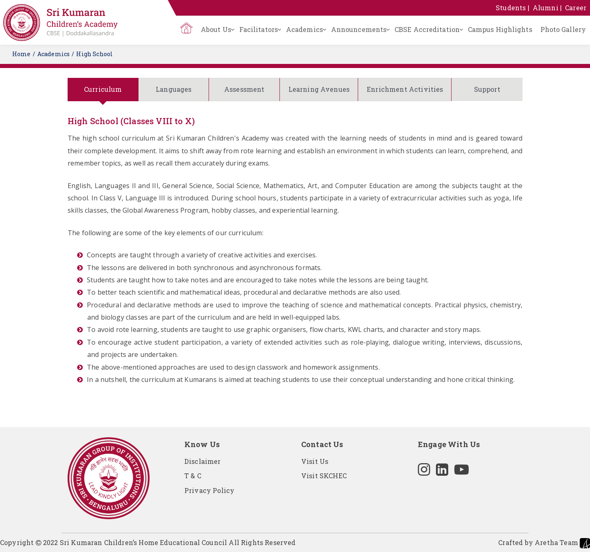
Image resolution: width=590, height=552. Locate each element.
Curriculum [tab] (103, 89)
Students (511, 7)
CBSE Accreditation (427, 29)
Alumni (545, 7)
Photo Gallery (563, 29)
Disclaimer (202, 461)
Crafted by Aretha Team (544, 543)
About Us (216, 29)
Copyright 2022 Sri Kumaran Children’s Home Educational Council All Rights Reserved (147, 542)
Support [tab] (487, 89)
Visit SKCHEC (324, 475)
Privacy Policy (209, 490)
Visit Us (314, 461)
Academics (304, 29)
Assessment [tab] (244, 89)
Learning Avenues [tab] (319, 89)
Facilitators (258, 29)
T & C (192, 475)
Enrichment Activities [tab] (405, 89)
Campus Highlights (500, 29)
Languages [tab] (173, 89)
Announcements (358, 29)
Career (575, 7)
